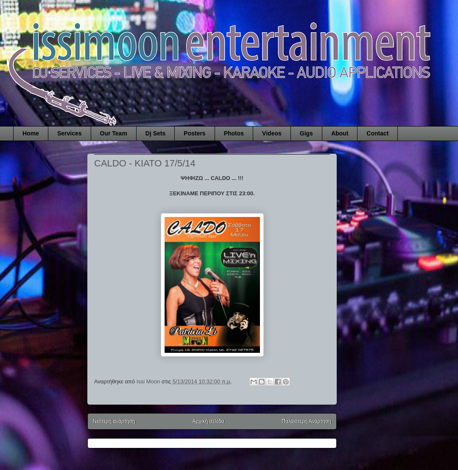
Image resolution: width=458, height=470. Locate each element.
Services (69, 133)
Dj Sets (155, 133)
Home (30, 133)
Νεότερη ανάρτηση (114, 421)
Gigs (306, 133)
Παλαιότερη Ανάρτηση (306, 421)
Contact (377, 133)
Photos (234, 133)
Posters (194, 133)
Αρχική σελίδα (208, 421)
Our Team (113, 133)
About (339, 133)
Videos (272, 133)
